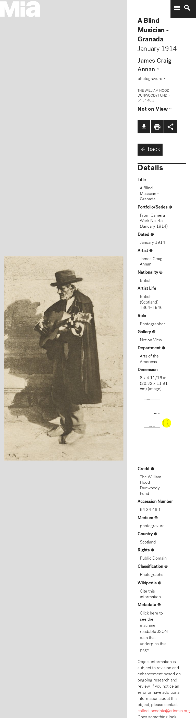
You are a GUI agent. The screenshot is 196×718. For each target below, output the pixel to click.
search (187, 8)
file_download (144, 127)
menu (177, 8)
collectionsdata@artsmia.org (164, 711)
